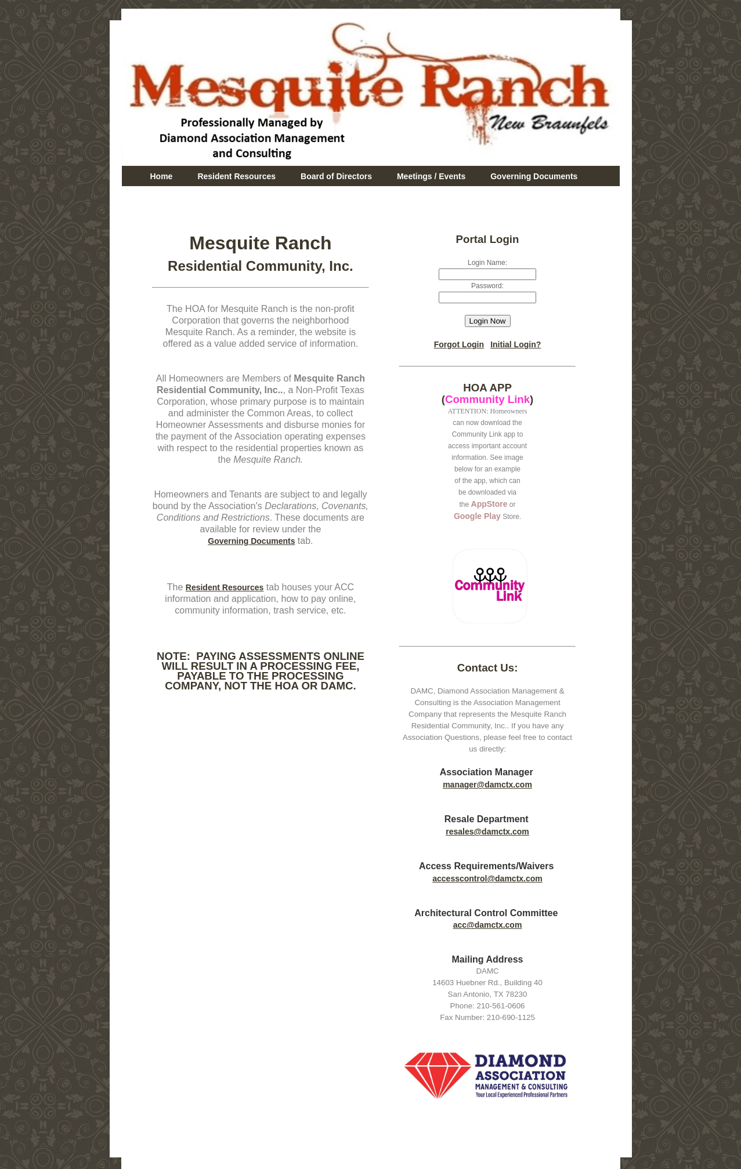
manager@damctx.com (487, 784)
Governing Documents (533, 176)
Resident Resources (236, 176)
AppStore (489, 504)
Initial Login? (515, 344)
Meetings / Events (431, 176)
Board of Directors (336, 176)
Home (161, 176)
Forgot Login (459, 344)
